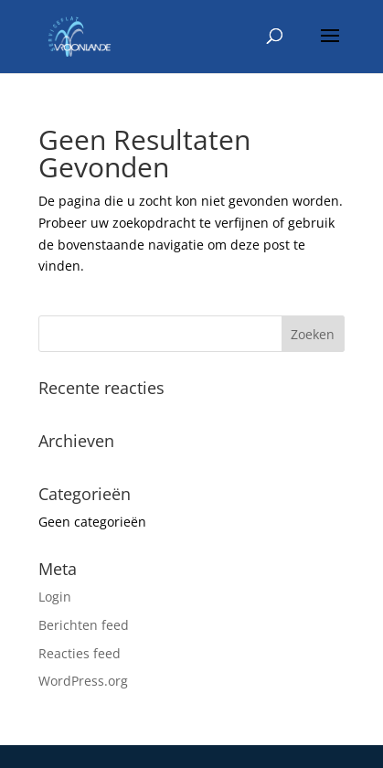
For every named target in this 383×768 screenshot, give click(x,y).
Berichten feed (83, 625)
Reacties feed (79, 653)
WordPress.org (83, 680)
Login (54, 596)
